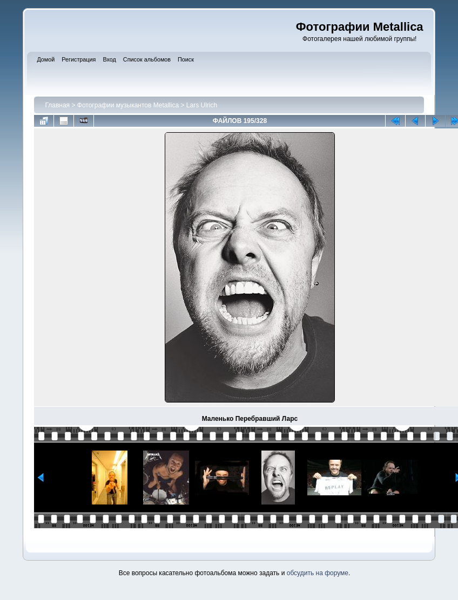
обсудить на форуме (317, 573)
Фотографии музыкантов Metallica (128, 105)
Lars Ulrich (201, 105)
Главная (57, 105)
